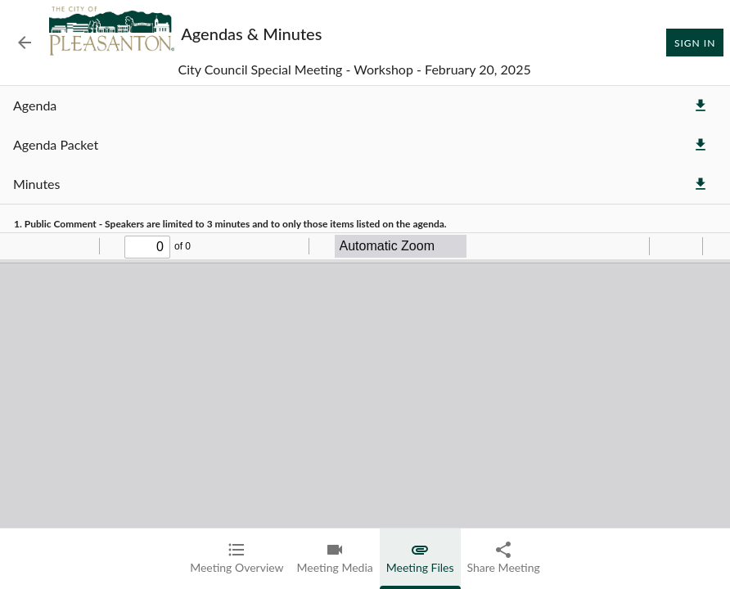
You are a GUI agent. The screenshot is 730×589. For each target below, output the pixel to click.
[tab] (236, 558)
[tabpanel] (365, 337)
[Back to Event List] (25, 43)
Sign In (694, 42)
